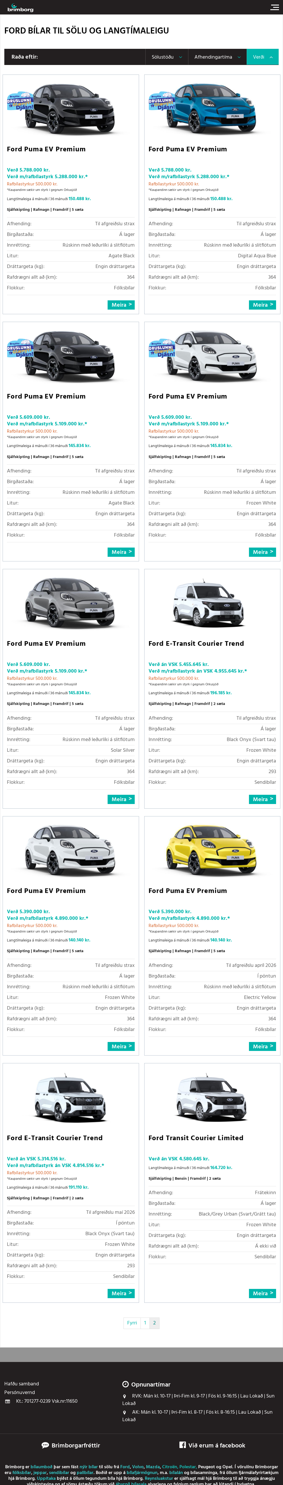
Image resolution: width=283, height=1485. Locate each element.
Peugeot (206, 1467)
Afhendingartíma (213, 57)
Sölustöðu (163, 57)
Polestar (187, 1467)
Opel (227, 1467)
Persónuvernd (19, 1393)
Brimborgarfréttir (76, 1446)
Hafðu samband (21, 1384)
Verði (258, 57)
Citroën (169, 1467)
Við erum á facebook (212, 1446)
